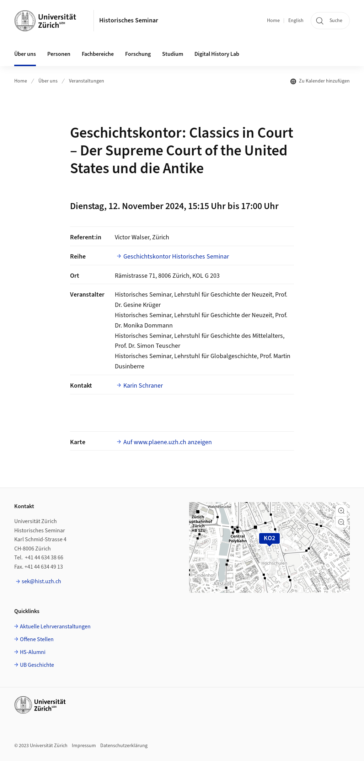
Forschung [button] (138, 54)
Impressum (84, 745)
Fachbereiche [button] (98, 54)
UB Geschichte (37, 665)
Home (273, 20)
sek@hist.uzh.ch (41, 581)
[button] (341, 510)
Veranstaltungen (86, 81)
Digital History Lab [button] (216, 54)
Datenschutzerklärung (124, 745)
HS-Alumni (33, 652)
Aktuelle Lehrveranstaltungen (55, 626)
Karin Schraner (143, 385)
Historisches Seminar (128, 20)
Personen (58, 54)
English (296, 20)
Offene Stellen (37, 639)
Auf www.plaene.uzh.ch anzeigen (167, 442)
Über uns (48, 81)
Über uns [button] (25, 54)
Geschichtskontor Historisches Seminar (176, 256)
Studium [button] (172, 54)
